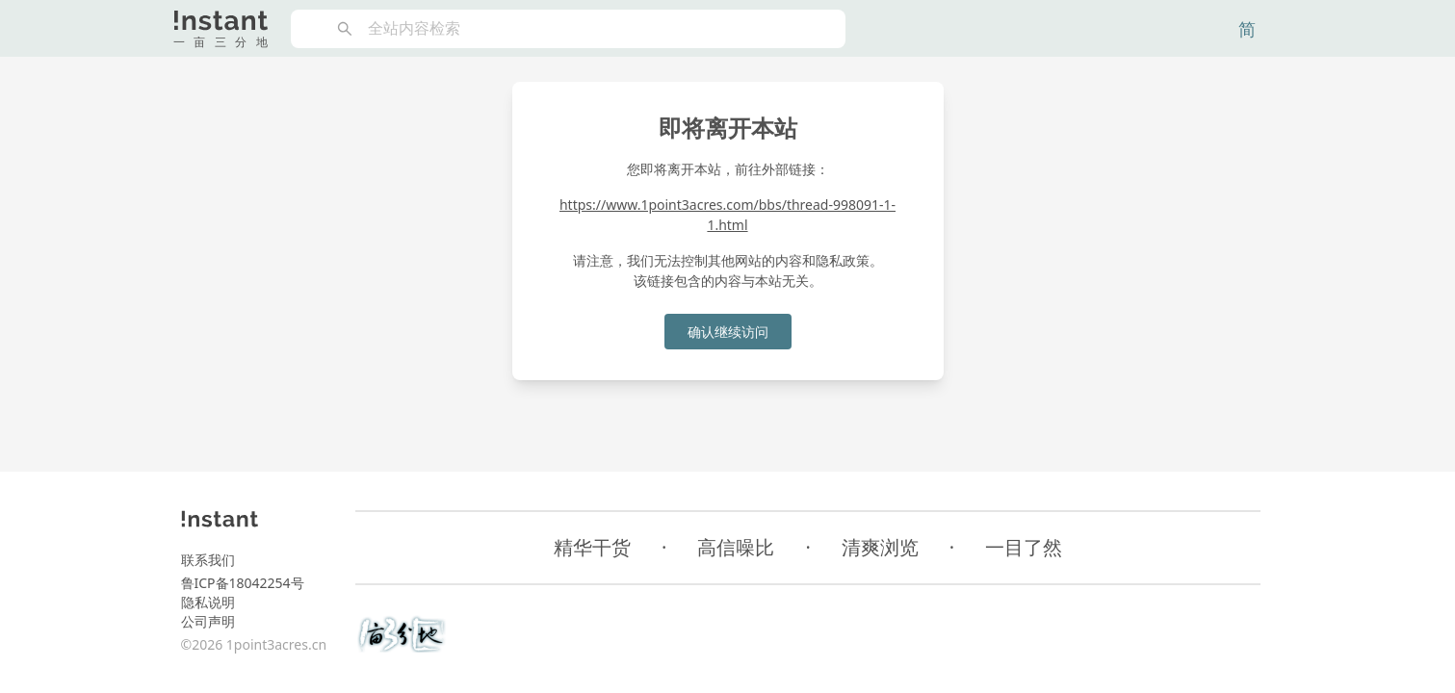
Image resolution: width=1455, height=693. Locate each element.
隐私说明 (208, 602)
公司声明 (208, 621)
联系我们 (208, 560)
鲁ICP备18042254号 (242, 583)
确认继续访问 (728, 331)
